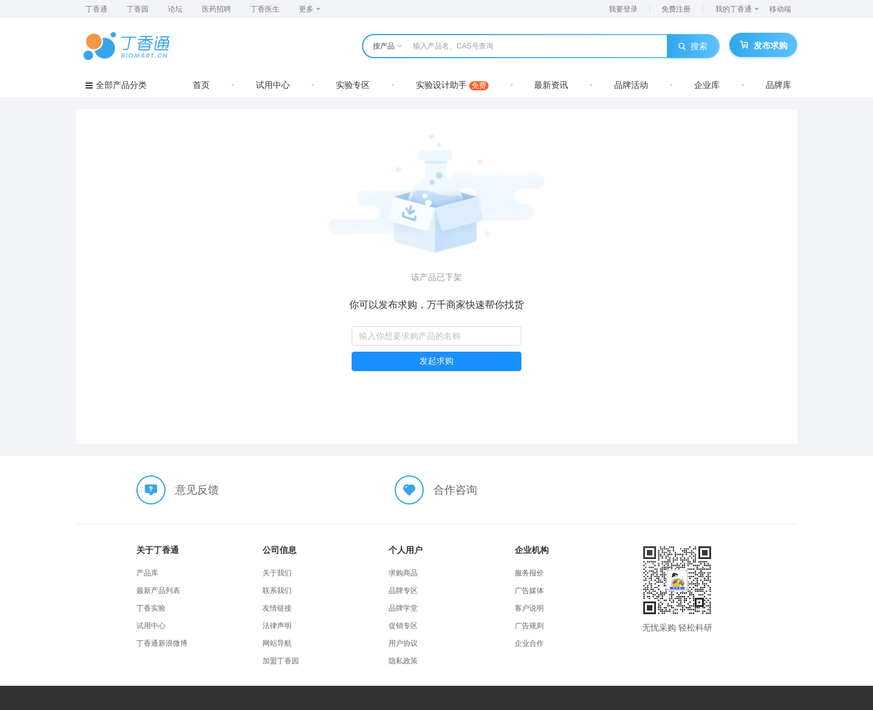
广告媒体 (529, 590)
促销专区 (403, 625)
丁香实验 (151, 608)
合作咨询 (455, 490)
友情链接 (277, 608)
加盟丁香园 (281, 661)
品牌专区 (403, 590)
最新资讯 (551, 85)
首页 (201, 85)
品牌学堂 (403, 608)
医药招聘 (216, 9)
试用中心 (273, 85)
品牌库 (778, 85)
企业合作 (529, 643)
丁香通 (96, 9)
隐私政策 (403, 661)
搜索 (692, 46)
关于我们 (277, 573)
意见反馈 (197, 490)
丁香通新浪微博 (161, 643)
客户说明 (529, 608)
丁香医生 (264, 9)
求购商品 (403, 573)
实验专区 (353, 85)
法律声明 (277, 625)
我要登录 (623, 9)
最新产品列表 (158, 590)
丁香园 (138, 9)
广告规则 (529, 625)
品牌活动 (631, 85)
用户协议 (403, 643)
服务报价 (529, 573)
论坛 (175, 9)
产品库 (147, 573)
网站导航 (277, 643)
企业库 (707, 85)
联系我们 (277, 590)
